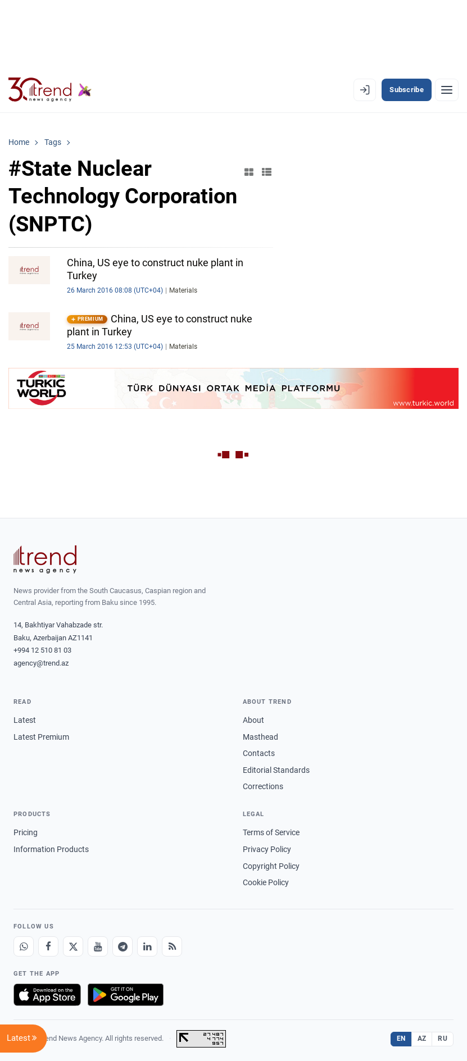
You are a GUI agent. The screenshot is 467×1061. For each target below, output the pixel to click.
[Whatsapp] (23, 946)
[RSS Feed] (172, 946)
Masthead (260, 736)
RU (442, 1038)
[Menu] (447, 90)
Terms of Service (271, 832)
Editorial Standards (276, 770)
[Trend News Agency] (44, 559)
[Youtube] (98, 946)
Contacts (259, 753)
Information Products (51, 849)
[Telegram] (122, 946)
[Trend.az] (50, 90)
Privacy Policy (267, 849)
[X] (73, 946)
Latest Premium (41, 736)
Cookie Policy (266, 882)
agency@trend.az (41, 663)
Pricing (25, 832)
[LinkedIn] (147, 946)
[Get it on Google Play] (126, 994)
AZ (422, 1038)
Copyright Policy (271, 866)
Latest (24, 720)
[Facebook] (48, 946)
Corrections (263, 786)
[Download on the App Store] (47, 994)
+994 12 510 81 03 (42, 650)
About (253, 720)
